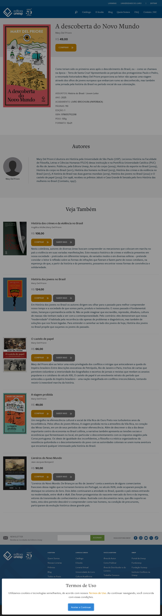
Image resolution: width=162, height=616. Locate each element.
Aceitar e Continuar (81, 607)
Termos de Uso (97, 593)
